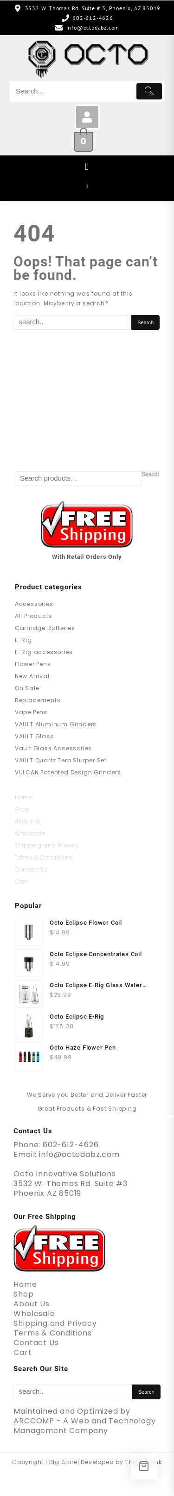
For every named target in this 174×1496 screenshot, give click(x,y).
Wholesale (30, 833)
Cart (21, 881)
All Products (33, 616)
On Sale (27, 688)
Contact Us (31, 869)
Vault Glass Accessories (53, 748)
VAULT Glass (34, 736)
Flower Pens (33, 664)
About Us (28, 821)
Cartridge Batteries (45, 628)
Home (24, 797)
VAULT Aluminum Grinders (56, 724)
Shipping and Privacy (47, 845)
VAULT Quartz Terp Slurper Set (61, 760)
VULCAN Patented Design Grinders (68, 772)
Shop (22, 809)
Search (150, 474)
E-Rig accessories (44, 652)
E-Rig (23, 640)
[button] (86, 166)
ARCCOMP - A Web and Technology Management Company (84, 1426)
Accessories (34, 604)
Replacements (38, 700)
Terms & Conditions (43, 857)
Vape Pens (31, 712)
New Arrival (32, 676)
